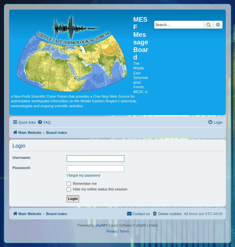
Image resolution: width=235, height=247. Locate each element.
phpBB (100, 225)
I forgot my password (83, 175)
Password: (21, 168)
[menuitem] (44, 122)
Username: (21, 158)
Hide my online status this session (97, 189)
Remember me (82, 183)
